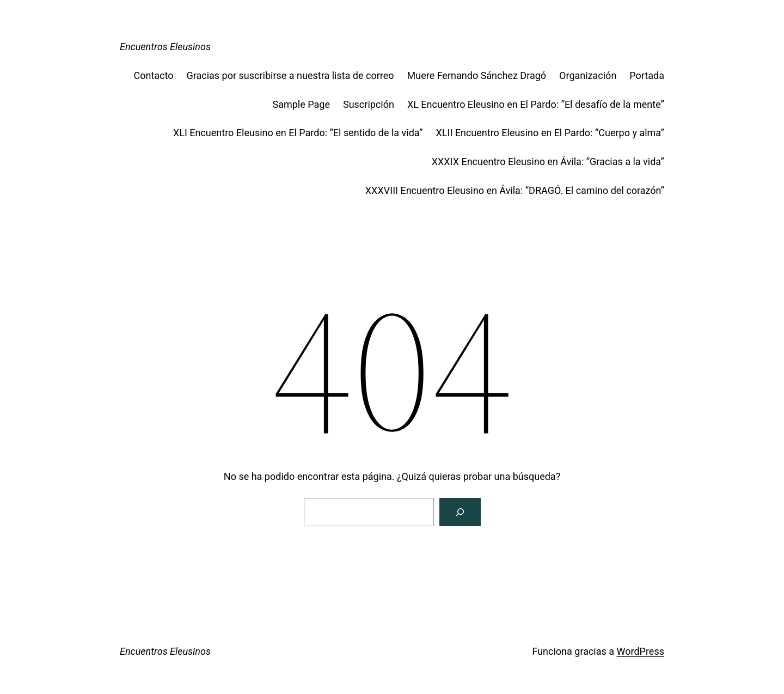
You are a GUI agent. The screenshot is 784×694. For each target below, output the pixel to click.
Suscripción (368, 104)
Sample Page (300, 104)
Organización (587, 75)
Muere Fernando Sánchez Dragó (477, 75)
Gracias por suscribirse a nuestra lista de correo (290, 75)
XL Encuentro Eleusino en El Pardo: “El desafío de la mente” (535, 104)
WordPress (640, 651)
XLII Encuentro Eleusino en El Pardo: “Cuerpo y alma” (550, 132)
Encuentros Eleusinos (165, 46)
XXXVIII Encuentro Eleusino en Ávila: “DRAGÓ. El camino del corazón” (514, 190)
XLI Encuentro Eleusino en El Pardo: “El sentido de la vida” (298, 132)
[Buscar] (460, 512)
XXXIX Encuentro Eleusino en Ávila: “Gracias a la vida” (548, 161)
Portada (646, 75)
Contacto (153, 75)
